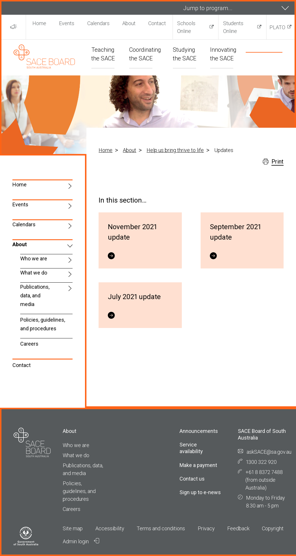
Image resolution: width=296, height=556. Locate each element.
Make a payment (198, 465)
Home (39, 23)
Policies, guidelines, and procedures (42, 324)
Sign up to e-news (200, 492)
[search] (257, 60)
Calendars (98, 23)
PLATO (277, 27)
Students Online (233, 27)
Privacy (206, 528)
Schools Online (186, 27)
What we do (33, 273)
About (129, 23)
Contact (157, 23)
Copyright (273, 528)
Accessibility (109, 528)
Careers (29, 344)
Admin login (81, 541)
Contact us (192, 479)
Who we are (33, 258)
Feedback (238, 528)
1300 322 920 (261, 462)
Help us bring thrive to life (175, 150)
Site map (73, 528)
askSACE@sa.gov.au (269, 452)
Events (66, 23)
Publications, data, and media (34, 295)
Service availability (191, 448)
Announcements (199, 431)
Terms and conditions (161, 528)
